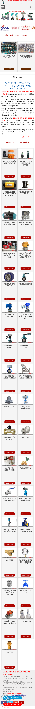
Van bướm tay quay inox (26, 57)
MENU (2, 7)
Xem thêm (9, 69)
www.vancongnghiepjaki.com (17, 695)
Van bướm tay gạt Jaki (9, 57)
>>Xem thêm (26, 137)
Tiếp (20, 77)
